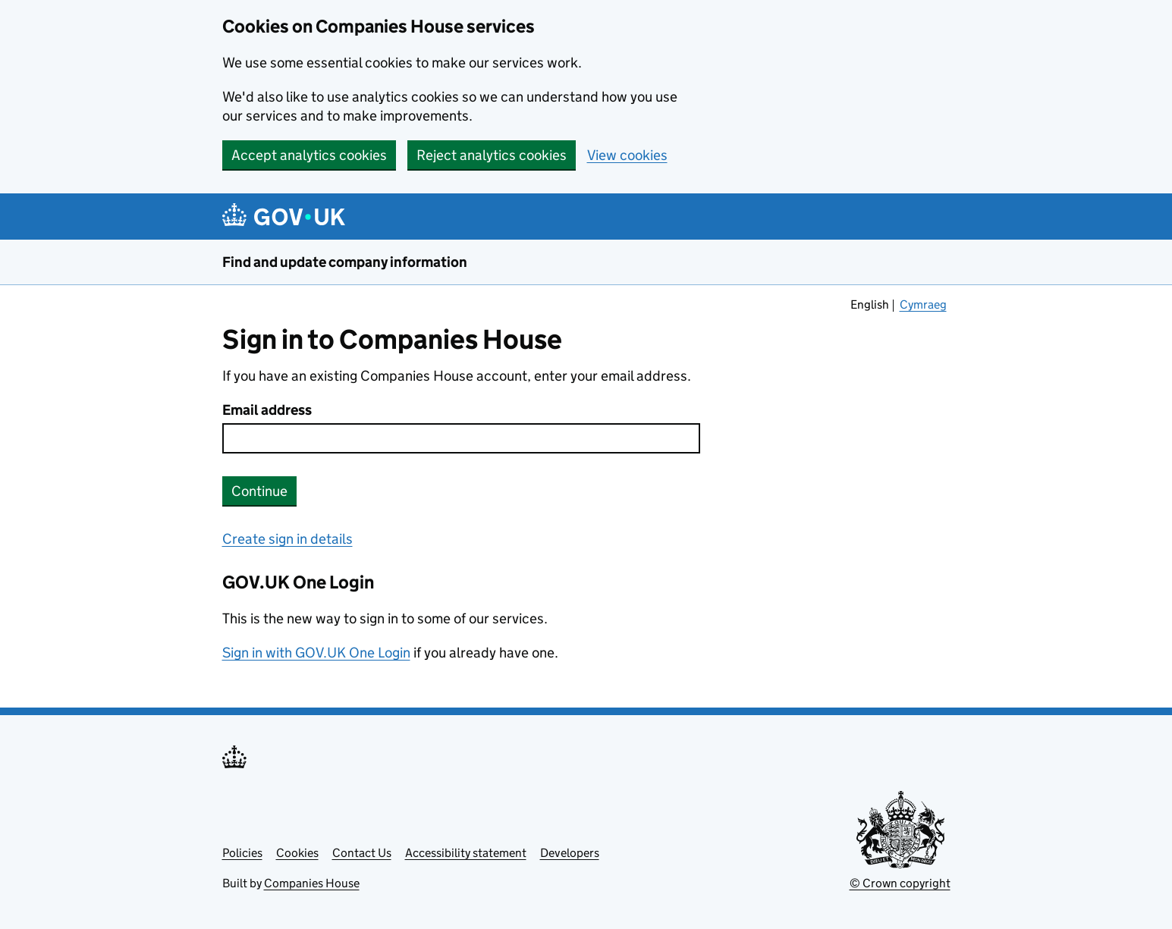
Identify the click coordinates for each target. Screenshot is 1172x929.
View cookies (627, 155)
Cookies (297, 853)
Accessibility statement (465, 853)
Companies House (312, 883)
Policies (242, 853)
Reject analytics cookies (491, 155)
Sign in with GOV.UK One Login (316, 652)
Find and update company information (344, 262)
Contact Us (361, 853)
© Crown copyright (900, 883)
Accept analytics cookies (309, 155)
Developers (569, 853)
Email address (267, 410)
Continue (259, 491)
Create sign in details (287, 539)
